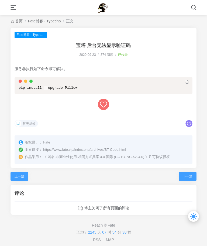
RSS (97, 240)
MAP (110, 240)
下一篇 (187, 176)
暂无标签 (29, 124)
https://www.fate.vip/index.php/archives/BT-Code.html (84, 150)
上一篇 (19, 176)
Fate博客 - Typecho (44, 21)
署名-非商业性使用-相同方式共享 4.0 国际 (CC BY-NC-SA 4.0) (96, 157)
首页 (19, 21)
